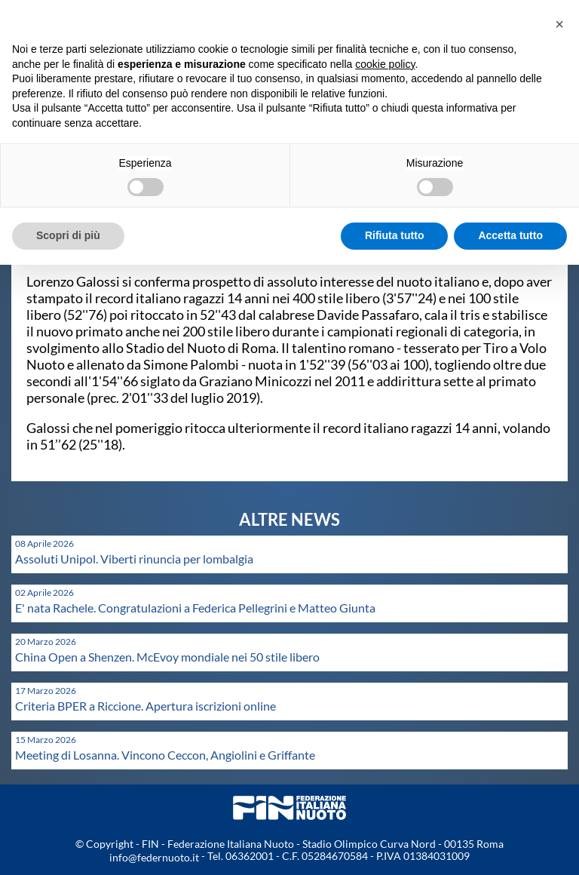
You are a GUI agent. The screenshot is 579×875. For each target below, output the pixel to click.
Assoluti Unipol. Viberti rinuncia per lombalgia (134, 558)
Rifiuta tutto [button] (394, 235)
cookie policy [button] (385, 64)
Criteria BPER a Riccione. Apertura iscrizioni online (145, 705)
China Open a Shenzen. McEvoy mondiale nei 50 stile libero (167, 656)
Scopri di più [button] (68, 235)
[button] (559, 24)
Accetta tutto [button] (510, 235)
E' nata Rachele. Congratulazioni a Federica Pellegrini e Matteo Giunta (195, 607)
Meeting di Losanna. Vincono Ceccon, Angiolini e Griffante (165, 755)
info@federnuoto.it (154, 857)
